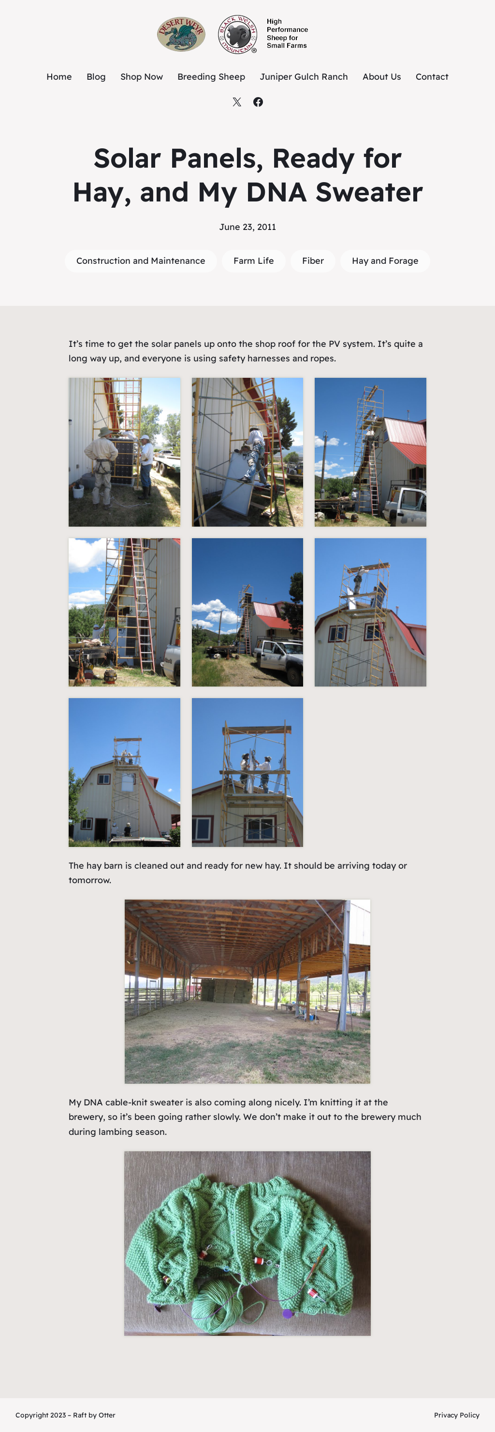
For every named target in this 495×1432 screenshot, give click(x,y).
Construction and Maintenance (140, 260)
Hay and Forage (385, 260)
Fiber (313, 260)
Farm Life (253, 260)
